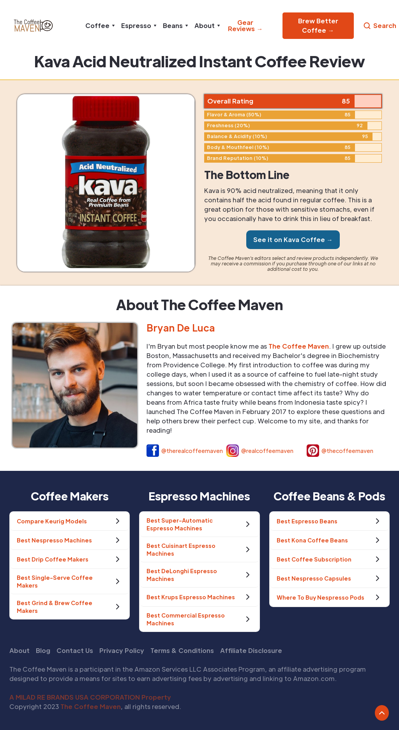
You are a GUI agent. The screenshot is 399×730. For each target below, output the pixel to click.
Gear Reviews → (245, 25)
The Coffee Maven (90, 706)
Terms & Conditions (182, 650)
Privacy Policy (121, 650)
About (19, 650)
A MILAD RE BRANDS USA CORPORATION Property (90, 697)
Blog (43, 650)
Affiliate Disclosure (251, 650)
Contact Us (74, 650)
